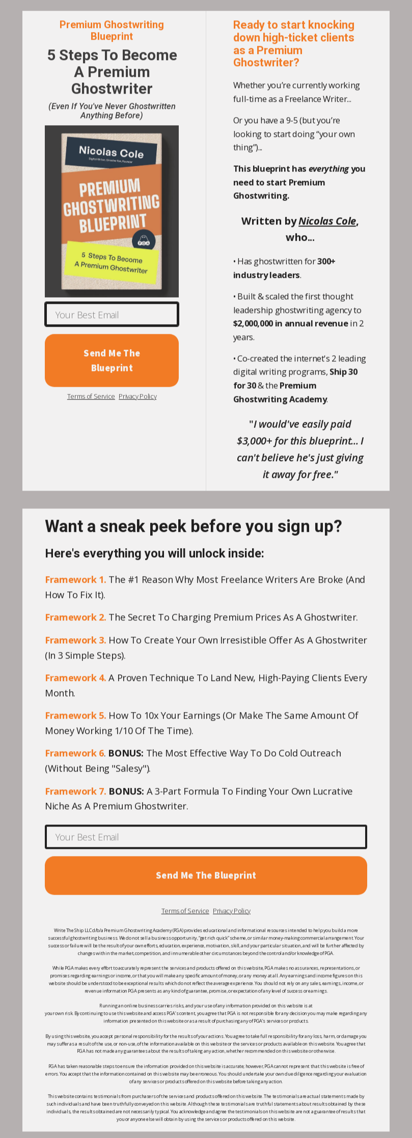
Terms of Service (91, 397)
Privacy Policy (137, 397)
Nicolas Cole (327, 221)
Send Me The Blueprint (112, 361)
